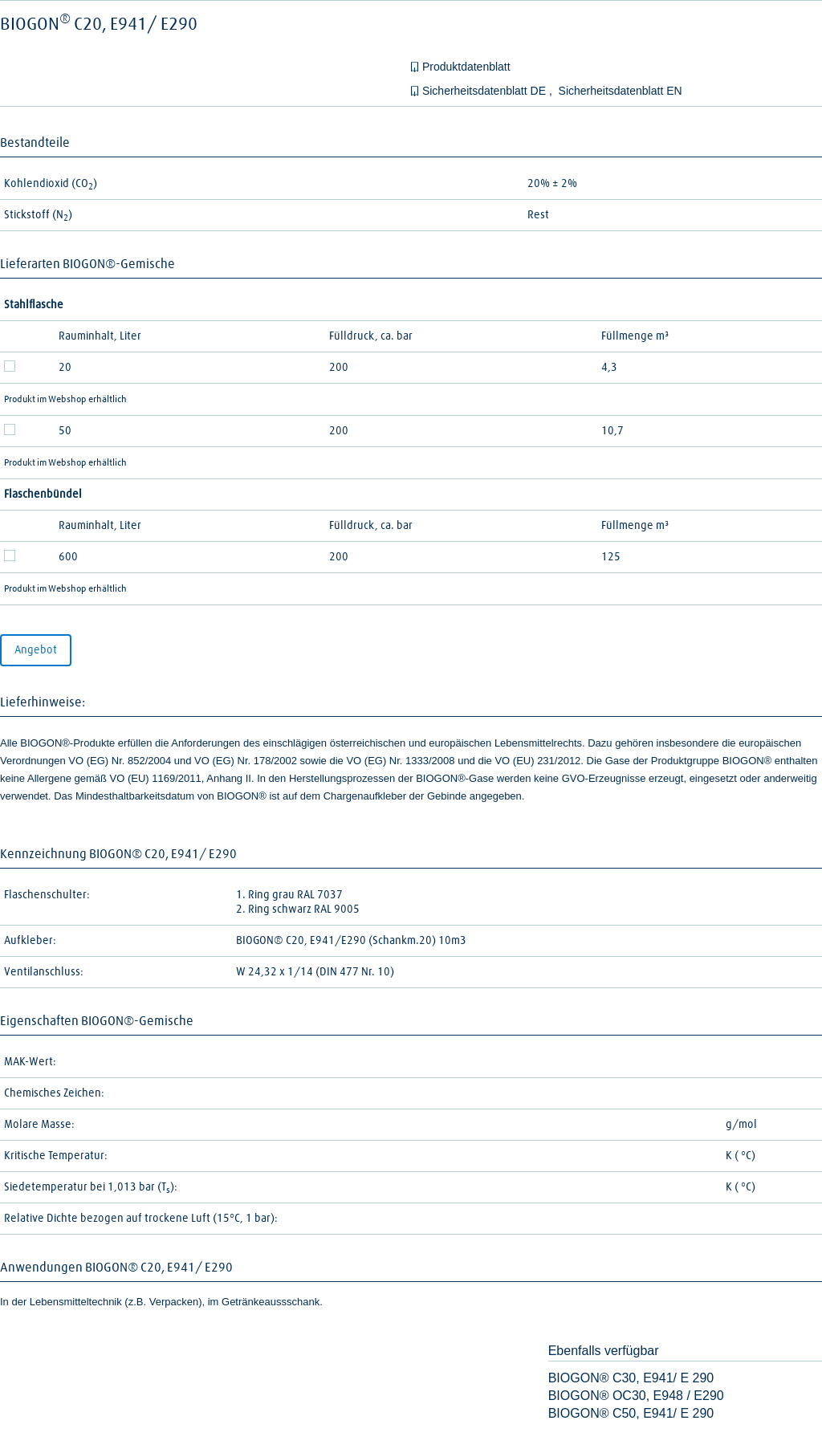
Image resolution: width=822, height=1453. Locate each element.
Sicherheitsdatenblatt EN (620, 90)
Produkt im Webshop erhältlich (65, 400)
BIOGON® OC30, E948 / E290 (636, 1395)
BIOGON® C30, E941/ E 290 (631, 1378)
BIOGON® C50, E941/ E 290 (631, 1413)
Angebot (35, 650)
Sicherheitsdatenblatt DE (485, 90)
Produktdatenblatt (466, 66)
